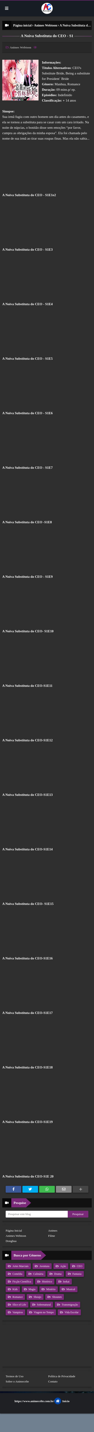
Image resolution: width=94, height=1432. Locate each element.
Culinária (37, 1273)
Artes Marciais (20, 1266)
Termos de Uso (15, 1376)
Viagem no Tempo (43, 1312)
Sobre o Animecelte (17, 1381)
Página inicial (22, 25)
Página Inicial (14, 1230)
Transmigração (69, 1304)
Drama (57, 1273)
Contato (53, 1381)
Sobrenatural (43, 1304)
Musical (70, 1289)
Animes (52, 1230)
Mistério (50, 1289)
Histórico (46, 1281)
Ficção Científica (21, 1281)
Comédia (17, 1273)
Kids (15, 1289)
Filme (51, 1235)
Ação (63, 1266)
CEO (79, 1266)
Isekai (66, 1281)
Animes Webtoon (45, 25)
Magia (32, 1289)
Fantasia (77, 1273)
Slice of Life (19, 1304)
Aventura (44, 1266)
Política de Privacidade (61, 1376)
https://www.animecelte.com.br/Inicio (42, 1401)
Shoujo (37, 1297)
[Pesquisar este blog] (37, 1214)
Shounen (56, 1297)
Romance (17, 1297)
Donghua (11, 1241)
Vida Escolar (71, 1312)
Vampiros (17, 1312)
